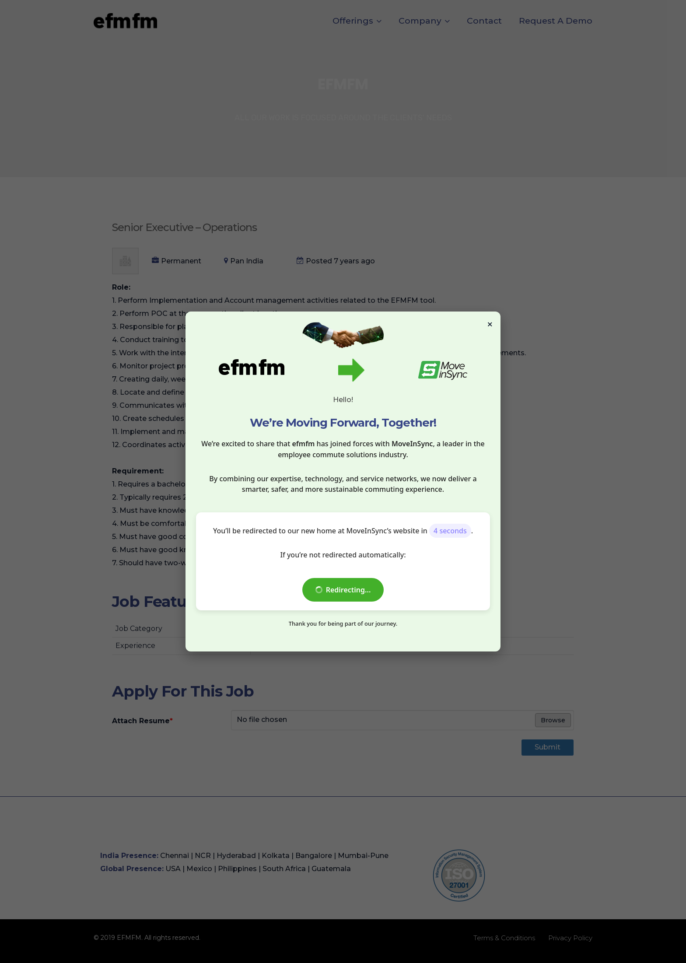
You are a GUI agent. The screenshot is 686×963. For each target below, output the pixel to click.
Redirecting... (343, 590)
